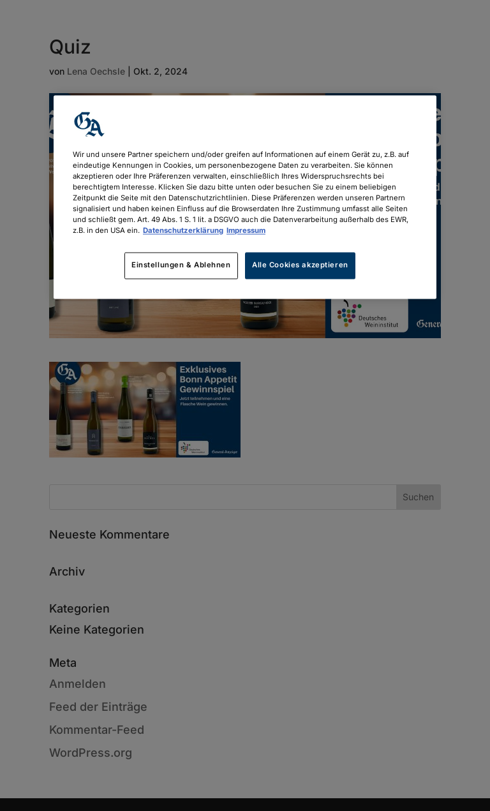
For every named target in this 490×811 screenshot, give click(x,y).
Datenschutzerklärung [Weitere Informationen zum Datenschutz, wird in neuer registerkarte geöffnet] (183, 231)
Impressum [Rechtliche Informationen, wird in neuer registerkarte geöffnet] (245, 231)
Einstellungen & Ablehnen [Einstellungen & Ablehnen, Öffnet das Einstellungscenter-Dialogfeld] (181, 265)
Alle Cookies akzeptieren (300, 265)
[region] (245, 197)
